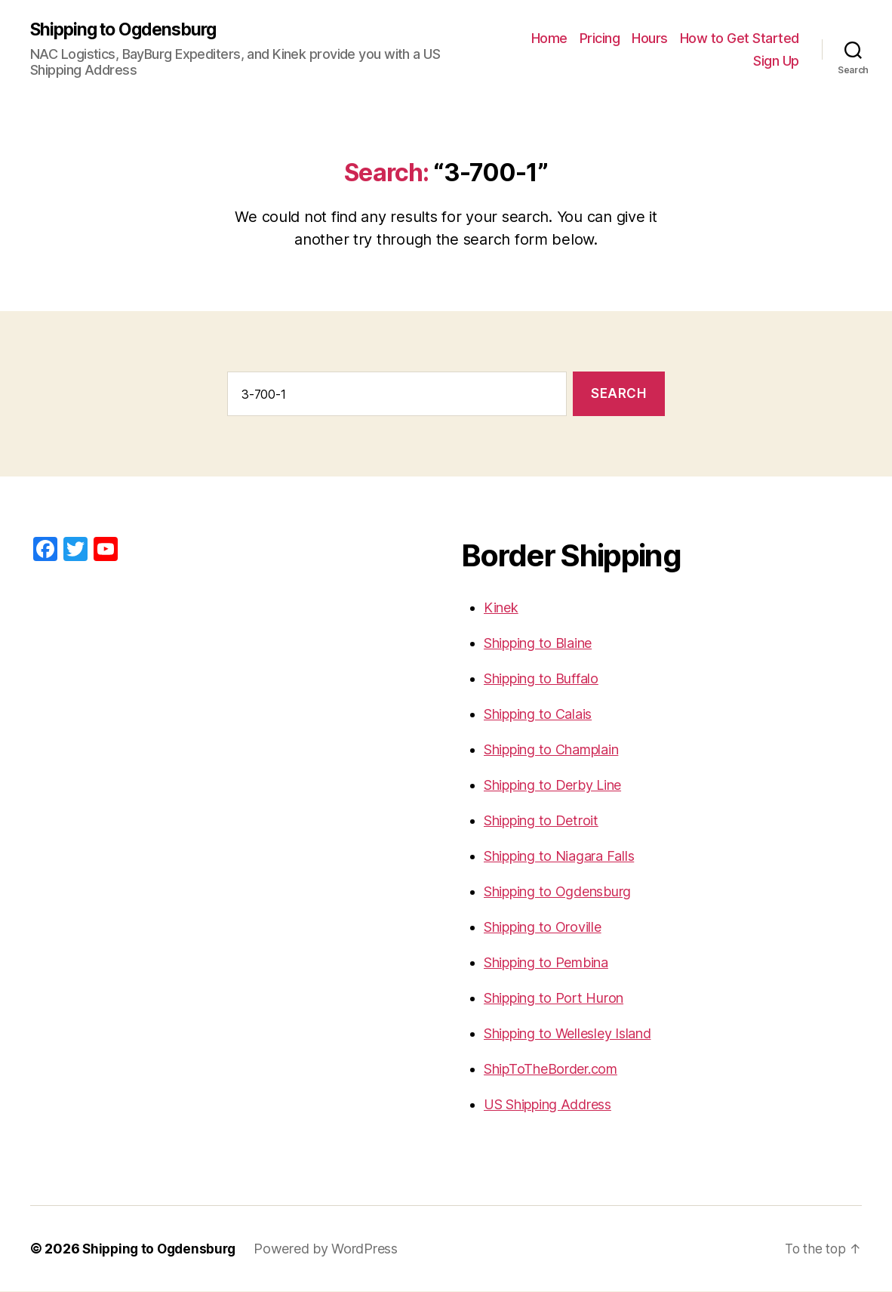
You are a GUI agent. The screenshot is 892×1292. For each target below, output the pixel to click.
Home (549, 38)
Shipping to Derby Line (552, 786)
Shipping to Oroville (542, 928)
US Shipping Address (547, 1105)
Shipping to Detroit (541, 821)
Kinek (501, 608)
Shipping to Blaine (538, 644)
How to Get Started (739, 38)
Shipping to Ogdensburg (128, 30)
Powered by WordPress (332, 1249)
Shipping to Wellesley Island (567, 1034)
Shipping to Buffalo (541, 679)
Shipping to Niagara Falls (559, 857)
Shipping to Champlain (551, 750)
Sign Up (776, 61)
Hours (650, 38)
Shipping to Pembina (546, 963)
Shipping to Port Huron (553, 999)
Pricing (600, 38)
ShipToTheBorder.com (550, 1070)
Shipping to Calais (538, 715)
